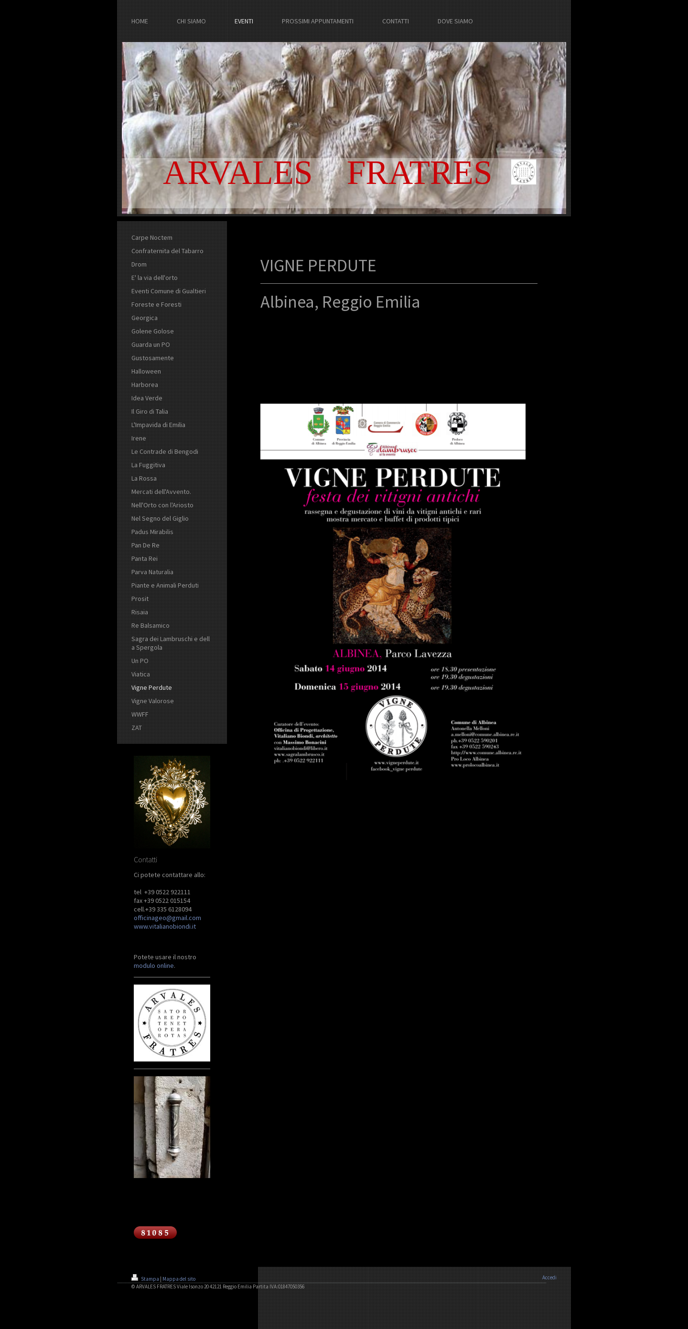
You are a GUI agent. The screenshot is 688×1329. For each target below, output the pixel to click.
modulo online (154, 965)
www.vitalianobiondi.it (165, 926)
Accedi (549, 1277)
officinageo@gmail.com (167, 917)
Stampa (145, 1278)
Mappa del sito (178, 1278)
